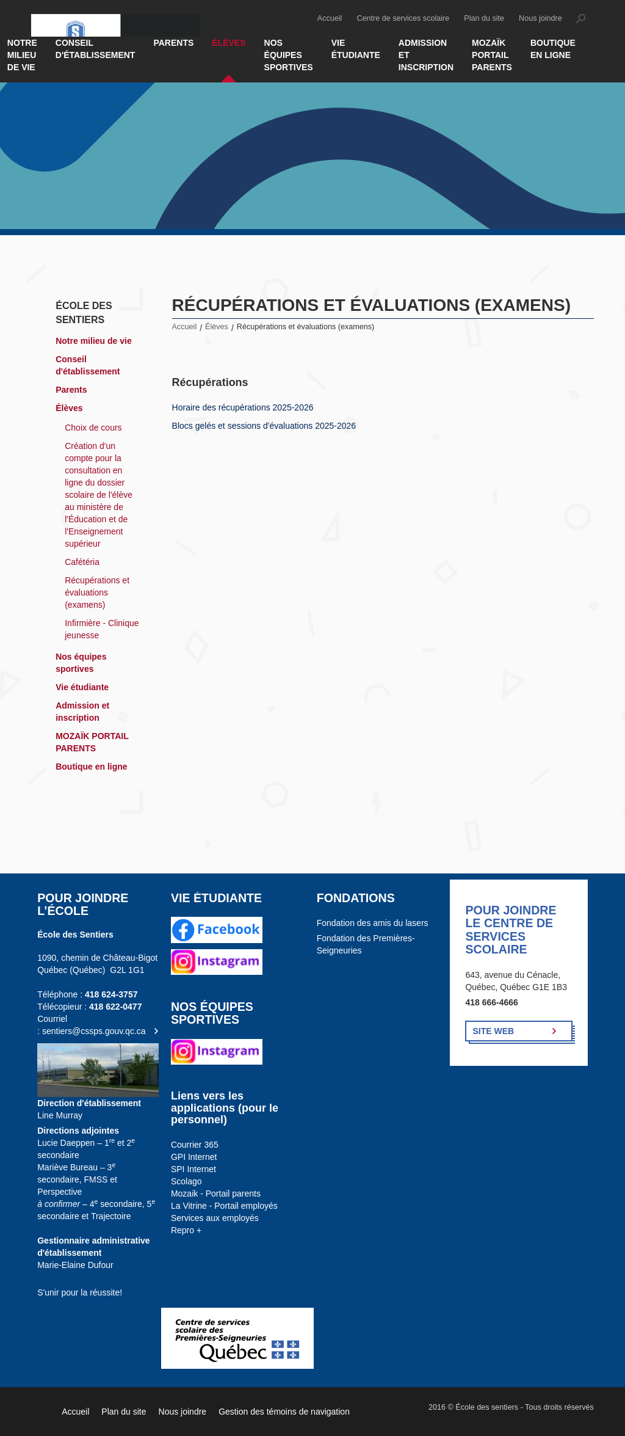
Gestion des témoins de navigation (284, 1411)
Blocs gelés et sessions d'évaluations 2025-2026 (264, 426)
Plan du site (484, 18)
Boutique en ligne (553, 49)
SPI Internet (193, 1169)
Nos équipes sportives (288, 55)
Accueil (329, 18)
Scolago (186, 1181)
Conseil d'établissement (95, 49)
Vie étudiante (355, 49)
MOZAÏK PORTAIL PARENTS (492, 55)
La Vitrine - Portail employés (224, 1206)
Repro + (186, 1230)
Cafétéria (82, 562)
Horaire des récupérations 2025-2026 (243, 407)
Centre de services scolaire (402, 18)
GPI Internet (194, 1157)
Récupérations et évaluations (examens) (97, 592)
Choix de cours (93, 427)
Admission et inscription (426, 55)
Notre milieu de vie (93, 341)
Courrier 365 (195, 1145)
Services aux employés (215, 1218)
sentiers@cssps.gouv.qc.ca (94, 1031)
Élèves (228, 43)
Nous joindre (540, 18)
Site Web (493, 1031)
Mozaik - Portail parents (216, 1193)
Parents (173, 43)
